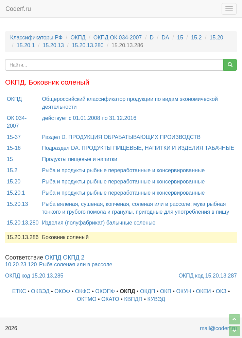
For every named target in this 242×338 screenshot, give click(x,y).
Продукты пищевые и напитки (79, 159)
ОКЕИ (203, 291)
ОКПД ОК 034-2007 (117, 37)
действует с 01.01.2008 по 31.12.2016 (89, 118)
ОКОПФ (105, 291)
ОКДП (147, 291)
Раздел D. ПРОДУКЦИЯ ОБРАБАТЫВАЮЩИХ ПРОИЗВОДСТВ (121, 137)
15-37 (14, 137)
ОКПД (77, 37)
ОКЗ (221, 291)
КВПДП (133, 299)
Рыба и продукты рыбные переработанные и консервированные (123, 170)
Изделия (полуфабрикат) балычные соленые (98, 223)
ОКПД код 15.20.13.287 (208, 276)
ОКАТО (110, 299)
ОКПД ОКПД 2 (65, 257)
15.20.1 (26, 45)
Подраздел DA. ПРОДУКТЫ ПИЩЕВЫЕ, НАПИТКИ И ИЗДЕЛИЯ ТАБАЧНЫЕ (138, 148)
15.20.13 (53, 45)
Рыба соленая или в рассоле (75, 264)
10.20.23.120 (21, 264)
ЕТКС (19, 291)
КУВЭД (156, 299)
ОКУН (183, 291)
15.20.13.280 (87, 45)
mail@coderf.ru (218, 328)
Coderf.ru (18, 8)
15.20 (216, 37)
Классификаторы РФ (36, 37)
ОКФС (82, 291)
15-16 (14, 148)
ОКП (165, 291)
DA (165, 37)
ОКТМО (86, 299)
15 (180, 37)
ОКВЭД (40, 291)
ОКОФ (62, 291)
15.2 (196, 37)
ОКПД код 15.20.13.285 (34, 276)
